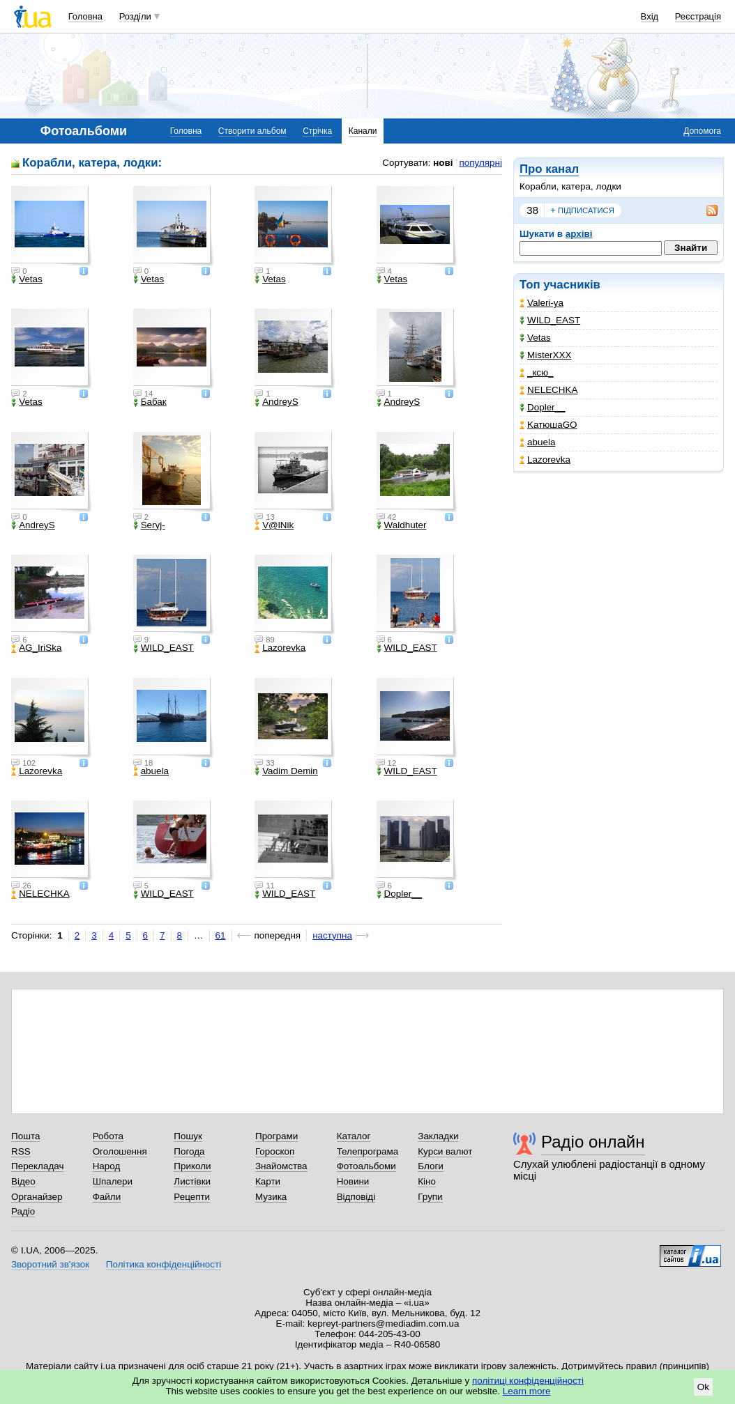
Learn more (527, 1391)
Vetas (535, 337)
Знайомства (281, 1166)
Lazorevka (545, 459)
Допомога (702, 131)
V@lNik (274, 525)
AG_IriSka (36, 648)
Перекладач (37, 1166)
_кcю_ (537, 372)
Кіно (427, 1181)
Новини (353, 1181)
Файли (107, 1196)
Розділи (135, 16)
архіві (579, 234)
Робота (108, 1136)
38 (532, 210)
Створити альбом (252, 131)
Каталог (354, 1136)
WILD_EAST (550, 320)
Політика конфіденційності (163, 1264)
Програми (276, 1136)
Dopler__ (543, 407)
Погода (189, 1151)
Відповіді (356, 1196)
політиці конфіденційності (528, 1380)
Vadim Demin (286, 771)
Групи (430, 1196)
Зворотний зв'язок (50, 1264)
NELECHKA (548, 390)
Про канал (549, 169)
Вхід (650, 16)
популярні (481, 162)
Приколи (192, 1166)
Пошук (188, 1136)
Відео (23, 1181)
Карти (267, 1181)
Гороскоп (274, 1151)
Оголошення (120, 1151)
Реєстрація (698, 16)
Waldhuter (402, 525)
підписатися (582, 210)
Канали (363, 131)
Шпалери (112, 1181)
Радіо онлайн (593, 1141)
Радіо (23, 1211)
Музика (271, 1196)
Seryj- (149, 525)
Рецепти (192, 1196)
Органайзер (36, 1196)
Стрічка (317, 131)
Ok (703, 1387)
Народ (107, 1166)
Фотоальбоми (366, 1166)
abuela (537, 442)
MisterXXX (545, 355)
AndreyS (276, 402)
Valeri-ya (541, 303)
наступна (332, 935)
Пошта (25, 1136)
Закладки (438, 1136)
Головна (85, 16)
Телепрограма (368, 1151)
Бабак (150, 402)
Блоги (431, 1166)
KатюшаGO (548, 424)
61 (220, 935)
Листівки (192, 1181)
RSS (21, 1151)
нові (443, 162)
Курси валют (445, 1151)
